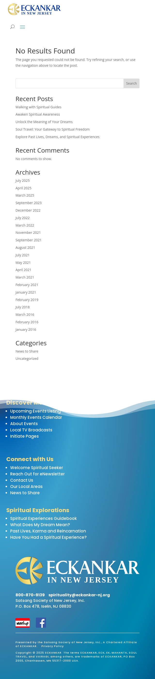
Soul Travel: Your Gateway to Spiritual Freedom (53, 129)
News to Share (27, 351)
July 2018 (23, 307)
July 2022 (23, 217)
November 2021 (28, 232)
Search (131, 83)
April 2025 (23, 188)
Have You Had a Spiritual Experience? (48, 537)
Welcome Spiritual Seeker (36, 468)
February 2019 (27, 299)
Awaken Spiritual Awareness (38, 114)
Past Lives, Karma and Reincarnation (48, 531)
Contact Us (21, 480)
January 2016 (26, 329)
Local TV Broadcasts (31, 430)
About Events (24, 424)
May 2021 (23, 262)
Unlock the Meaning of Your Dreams (44, 121)
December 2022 (28, 210)
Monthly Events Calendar (36, 417)
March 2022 (25, 225)
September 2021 (29, 240)
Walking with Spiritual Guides (39, 107)
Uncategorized (27, 358)
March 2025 (25, 195)
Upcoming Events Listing (35, 411)
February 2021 (27, 284)
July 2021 (23, 255)
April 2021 (23, 269)
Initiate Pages (24, 436)
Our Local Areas (26, 486)
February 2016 (27, 322)
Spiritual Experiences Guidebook (43, 518)
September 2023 (29, 202)
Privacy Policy (52, 646)
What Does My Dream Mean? (40, 525)
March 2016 (25, 314)
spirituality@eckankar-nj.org (79, 595)
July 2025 (23, 180)
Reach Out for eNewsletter (37, 474)
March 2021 (25, 277)
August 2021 (25, 247)
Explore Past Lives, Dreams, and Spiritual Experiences (58, 136)
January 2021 (26, 292)
